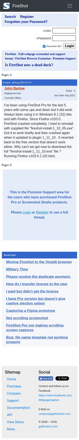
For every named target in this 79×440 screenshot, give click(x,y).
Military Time (17, 269)
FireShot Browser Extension (33, 58)
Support (13, 401)
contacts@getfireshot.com (54, 413)
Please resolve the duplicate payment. (38, 277)
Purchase (14, 386)
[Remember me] (44, 46)
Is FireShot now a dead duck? (29, 65)
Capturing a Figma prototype (30, 311)
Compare (14, 393)
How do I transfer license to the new (36, 284)
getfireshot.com (48, 426)
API (9, 415)
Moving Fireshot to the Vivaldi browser (39, 262)
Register (42, 212)
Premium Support (64, 58)
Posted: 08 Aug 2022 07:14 (17, 82)
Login (27, 212)
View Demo (15, 422)
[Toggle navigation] (70, 6)
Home (11, 379)
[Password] (64, 38)
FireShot (15, 6)
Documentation (18, 408)
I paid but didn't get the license (32, 291)
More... (12, 429)
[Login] (64, 30)
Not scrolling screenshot (27, 318)
